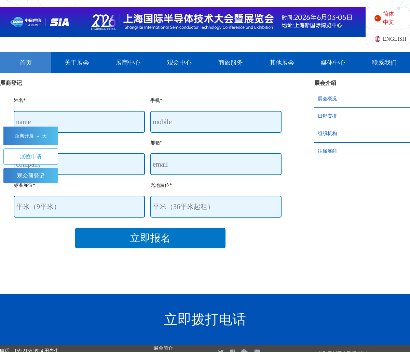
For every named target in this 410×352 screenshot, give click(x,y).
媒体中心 (333, 62)
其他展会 (282, 62)
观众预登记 (30, 176)
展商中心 (128, 62)
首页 (25, 62)
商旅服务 (230, 62)
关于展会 (77, 62)
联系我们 (384, 62)
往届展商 (327, 151)
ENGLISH (394, 39)
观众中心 (179, 62)
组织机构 (327, 133)
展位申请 (31, 156)
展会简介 (163, 348)
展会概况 (327, 98)
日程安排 (327, 116)
